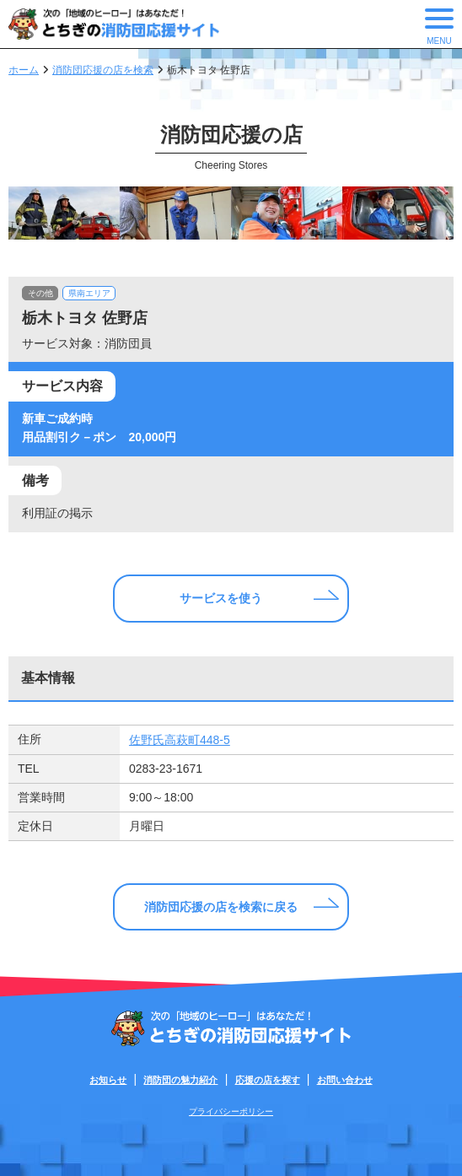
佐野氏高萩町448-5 (179, 740)
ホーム (23, 70)
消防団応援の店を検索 (102, 70)
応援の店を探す (267, 1080)
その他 (40, 293)
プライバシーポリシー (231, 1111)
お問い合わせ (345, 1080)
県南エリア (89, 293)
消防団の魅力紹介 (180, 1080)
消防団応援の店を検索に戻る (221, 907)
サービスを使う (221, 598)
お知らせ (107, 1080)
